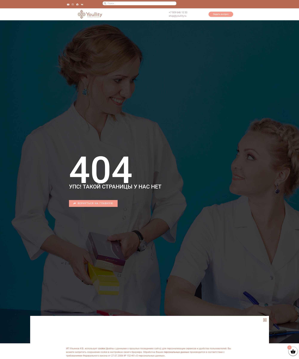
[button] (265, 320)
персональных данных (176, 352)
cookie (101, 348)
